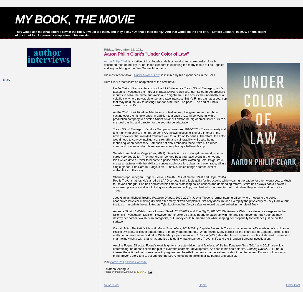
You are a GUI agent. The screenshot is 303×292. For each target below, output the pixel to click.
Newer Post (111, 285)
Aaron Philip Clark (116, 61)
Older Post (293, 285)
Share (6, 79)
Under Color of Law (146, 75)
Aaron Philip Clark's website (128, 262)
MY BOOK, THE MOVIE (75, 19)
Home (203, 285)
